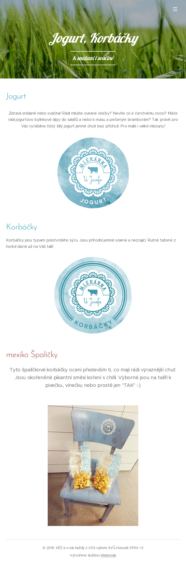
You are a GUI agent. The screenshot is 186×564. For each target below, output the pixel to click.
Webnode (108, 555)
